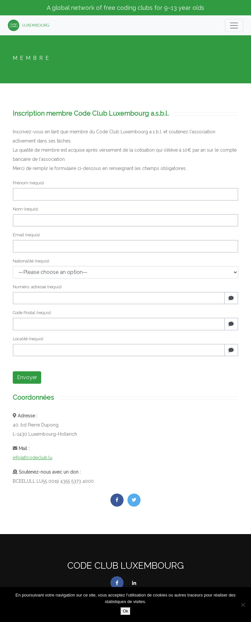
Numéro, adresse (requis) (37, 286)
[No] (243, 604)
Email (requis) (26, 234)
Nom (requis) (25, 209)
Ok (125, 611)
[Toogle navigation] (234, 25)
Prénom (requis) (28, 182)
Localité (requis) (28, 338)
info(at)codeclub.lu (32, 457)
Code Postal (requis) (32, 312)
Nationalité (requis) (31, 261)
